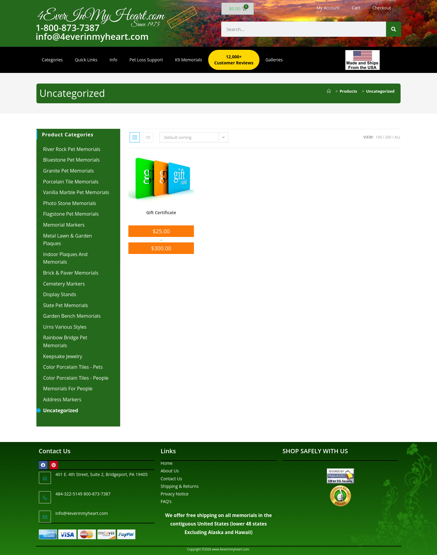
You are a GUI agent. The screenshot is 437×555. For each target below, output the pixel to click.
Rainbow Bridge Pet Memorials (65, 341)
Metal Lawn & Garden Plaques (67, 239)
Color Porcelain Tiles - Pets (73, 367)
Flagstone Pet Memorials (71, 214)
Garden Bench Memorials (72, 316)
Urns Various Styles (64, 327)
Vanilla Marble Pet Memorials (76, 192)
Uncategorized (380, 91)
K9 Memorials (188, 60)
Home (167, 463)
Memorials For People (68, 388)
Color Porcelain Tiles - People (75, 378)
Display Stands (59, 294)
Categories (52, 60)
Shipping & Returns (179, 486)
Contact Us (171, 478)
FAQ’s (166, 501)
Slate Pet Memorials (65, 305)
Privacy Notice (174, 494)
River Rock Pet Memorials (71, 149)
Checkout (381, 8)
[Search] (393, 29)
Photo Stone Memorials (69, 203)
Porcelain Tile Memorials (70, 181)
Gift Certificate (161, 212)
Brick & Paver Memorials (70, 272)
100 (379, 137)
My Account (328, 8)
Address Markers (62, 399)
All (398, 137)
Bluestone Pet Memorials (71, 159)
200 (388, 137)
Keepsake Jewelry (62, 356)
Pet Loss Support (146, 60)
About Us (170, 471)
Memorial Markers (64, 224)
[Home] (330, 91)
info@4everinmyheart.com (82, 513)
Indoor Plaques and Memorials (65, 258)
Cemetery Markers (64, 283)
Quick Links (86, 60)
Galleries (274, 60)
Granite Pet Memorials (68, 170)
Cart (356, 8)
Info (113, 60)
